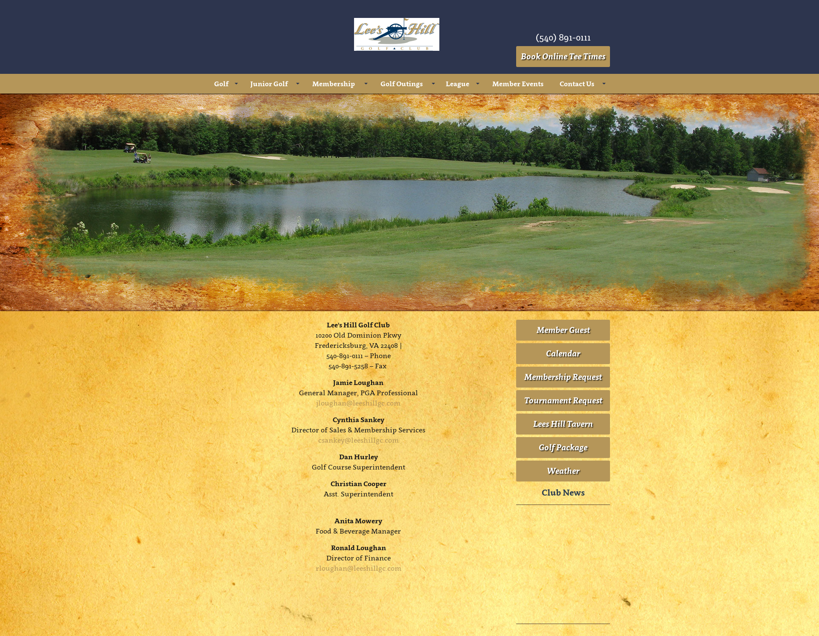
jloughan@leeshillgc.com (358, 403)
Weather (563, 471)
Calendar (563, 353)
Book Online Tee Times (563, 56)
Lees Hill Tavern (563, 424)
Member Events (517, 83)
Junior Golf (269, 83)
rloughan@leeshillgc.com (358, 568)
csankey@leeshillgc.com (358, 440)
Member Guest (563, 330)
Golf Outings (401, 83)
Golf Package (563, 447)
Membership (333, 83)
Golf (221, 83)
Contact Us (577, 83)
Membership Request (563, 377)
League (457, 83)
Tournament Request (563, 400)
